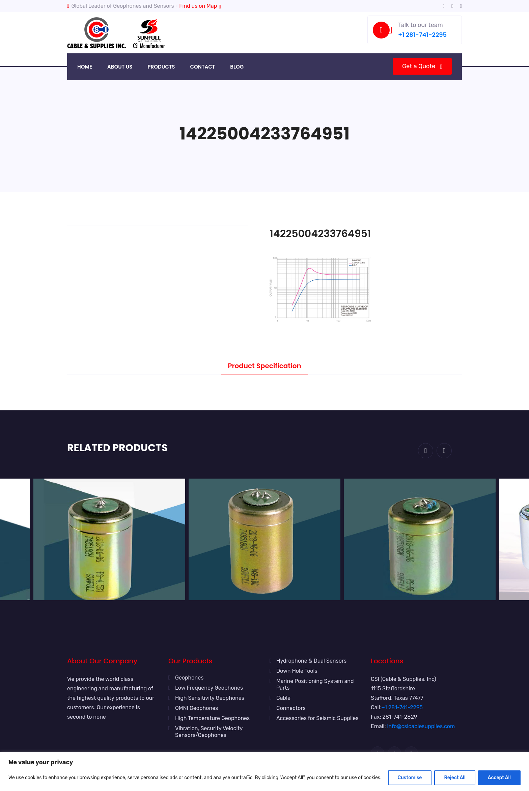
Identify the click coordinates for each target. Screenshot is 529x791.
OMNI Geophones (196, 708)
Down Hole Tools (296, 671)
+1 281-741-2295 (422, 34)
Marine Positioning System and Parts (315, 684)
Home (84, 66)
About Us (119, 66)
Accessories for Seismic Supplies (317, 718)
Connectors (291, 708)
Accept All (499, 778)
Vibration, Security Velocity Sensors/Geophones (209, 731)
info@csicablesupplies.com (421, 726)
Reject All (454, 778)
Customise (410, 778)
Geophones (189, 677)
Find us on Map (200, 6)
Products (161, 66)
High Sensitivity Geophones (209, 698)
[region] (264, 771)
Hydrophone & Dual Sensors (311, 661)
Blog (237, 66)
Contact (202, 66)
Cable (283, 698)
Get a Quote (422, 66)
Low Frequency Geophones (209, 688)
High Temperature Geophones (212, 718)
